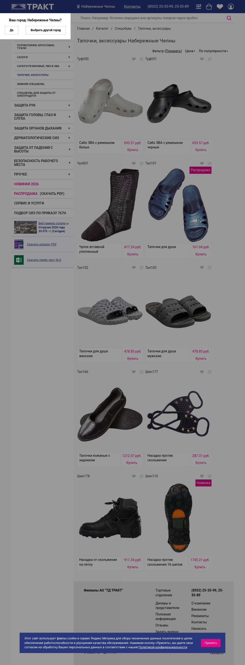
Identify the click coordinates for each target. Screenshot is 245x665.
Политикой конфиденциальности (163, 647)
